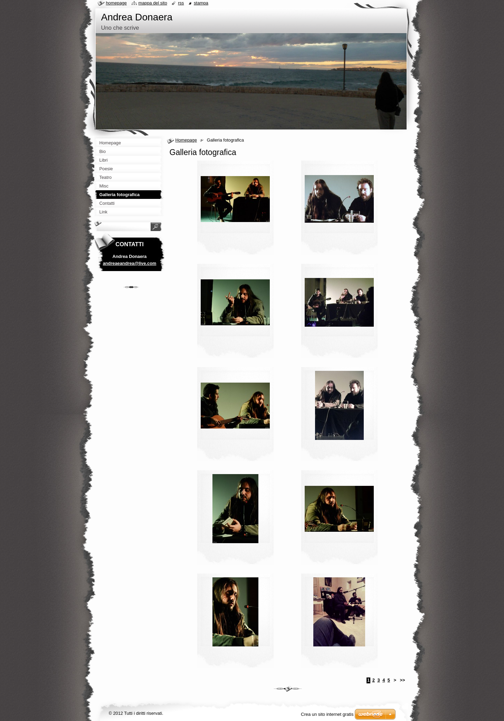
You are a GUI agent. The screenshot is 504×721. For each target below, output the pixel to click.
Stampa (201, 3)
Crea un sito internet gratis (327, 714)
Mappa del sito (153, 3)
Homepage (186, 140)
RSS (181, 3)
